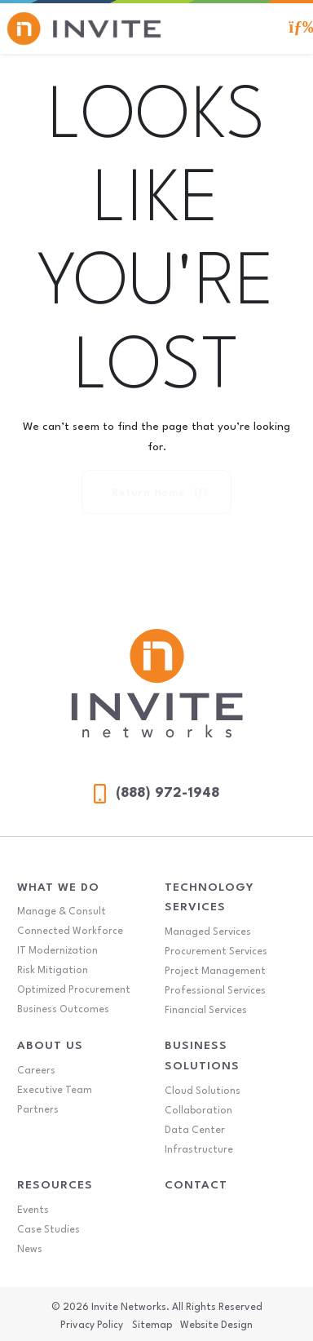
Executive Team (54, 1090)
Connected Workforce (70, 931)
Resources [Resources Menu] (55, 1185)
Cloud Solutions (202, 1091)
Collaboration (198, 1111)
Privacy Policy (91, 1325)
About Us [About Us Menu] (50, 1045)
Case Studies (48, 1230)
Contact (196, 1185)
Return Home (160, 492)
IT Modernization (57, 951)
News (29, 1250)
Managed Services (208, 932)
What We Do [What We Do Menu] (58, 887)
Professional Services (215, 991)
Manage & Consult (61, 912)
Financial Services (206, 1011)
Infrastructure (199, 1150)
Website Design (216, 1325)
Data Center (195, 1130)
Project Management (215, 971)
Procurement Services (216, 952)
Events (33, 1210)
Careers (36, 1071)
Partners (38, 1110)
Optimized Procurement (73, 990)
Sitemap (152, 1325)
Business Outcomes (63, 1010)
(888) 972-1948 (156, 793)
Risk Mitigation (52, 971)
